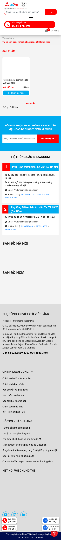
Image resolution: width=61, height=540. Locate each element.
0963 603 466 (43, 194)
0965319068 (41, 226)
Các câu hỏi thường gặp (14, 401)
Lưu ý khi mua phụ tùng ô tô (16, 433)
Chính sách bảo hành (13, 384)
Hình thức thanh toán (13, 395)
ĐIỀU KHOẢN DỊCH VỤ (13, 412)
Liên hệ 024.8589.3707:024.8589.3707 (25, 352)
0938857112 (10, 229)
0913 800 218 (27, 194)
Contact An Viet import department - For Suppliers (27, 461)
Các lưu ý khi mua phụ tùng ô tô (18, 456)
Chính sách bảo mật (12, 406)
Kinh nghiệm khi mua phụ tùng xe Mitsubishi (24, 444)
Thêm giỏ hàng (16, 93)
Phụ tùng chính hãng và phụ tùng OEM (21, 439)
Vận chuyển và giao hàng (14, 389)
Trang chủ (7, 38)
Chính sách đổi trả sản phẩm (16, 378)
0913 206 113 (11, 197)
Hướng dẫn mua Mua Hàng (16, 427)
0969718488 (27, 226)
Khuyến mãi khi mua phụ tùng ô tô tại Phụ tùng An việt (29, 450)
